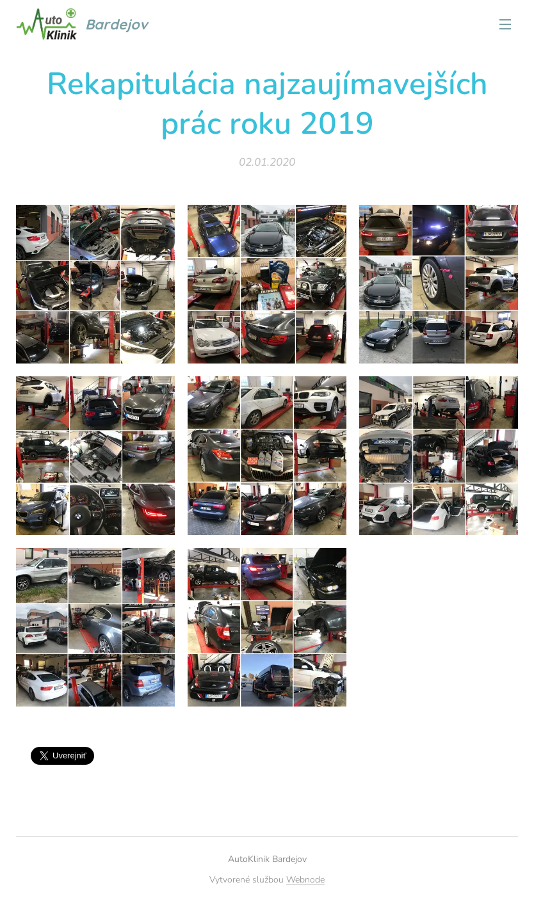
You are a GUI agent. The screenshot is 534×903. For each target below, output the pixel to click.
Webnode (305, 880)
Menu (505, 24)
